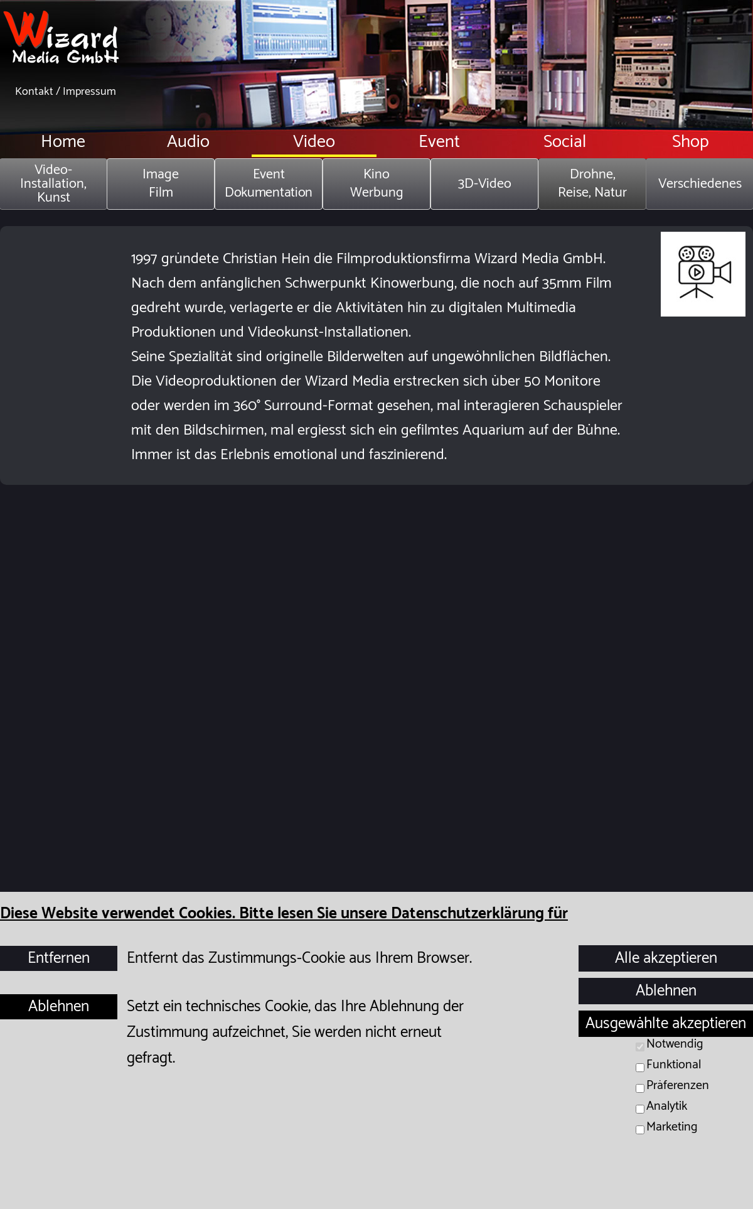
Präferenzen (677, 1085)
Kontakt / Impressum (65, 91)
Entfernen (59, 958)
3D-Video (484, 184)
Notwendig (674, 1044)
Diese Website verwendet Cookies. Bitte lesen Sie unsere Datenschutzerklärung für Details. (284, 927)
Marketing (672, 1127)
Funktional (673, 1064)
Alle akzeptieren (666, 958)
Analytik (666, 1106)
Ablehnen (58, 1006)
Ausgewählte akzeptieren (665, 1024)
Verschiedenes (700, 184)
